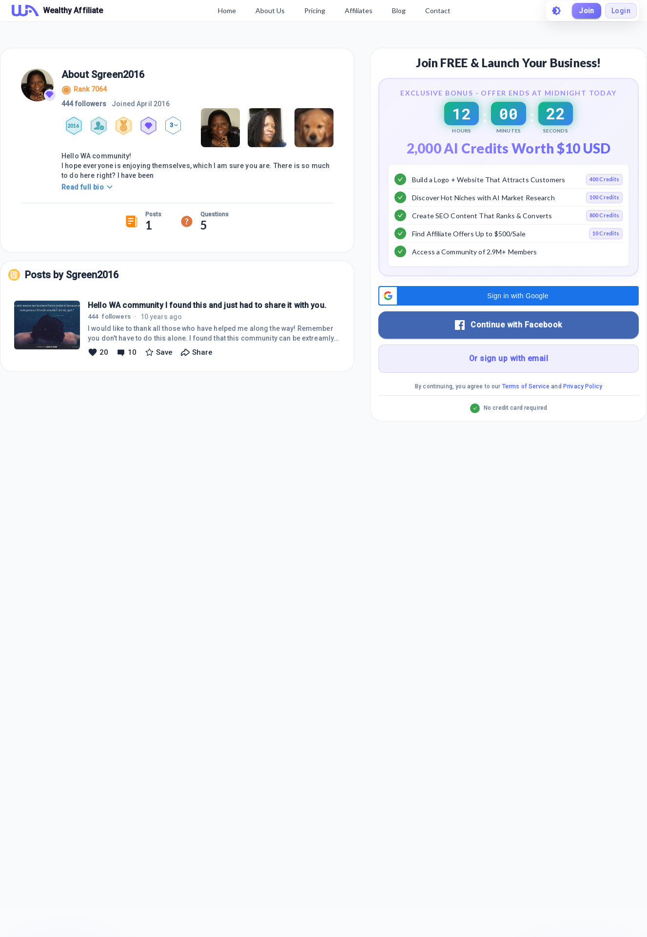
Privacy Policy (582, 410)
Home (227, 10)
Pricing (314, 10)
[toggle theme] (556, 11)
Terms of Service (525, 410)
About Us (270, 10)
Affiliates (359, 10)
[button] (508, 320)
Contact (438, 10)
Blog (399, 10)
